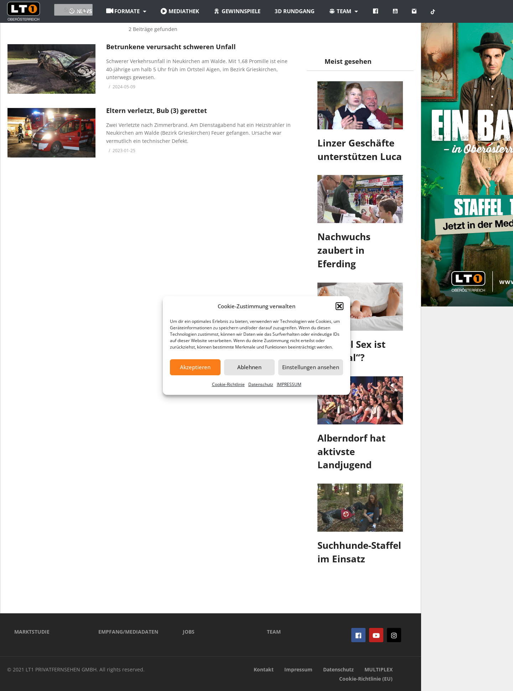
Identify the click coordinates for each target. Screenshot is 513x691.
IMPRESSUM (289, 384)
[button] (339, 306)
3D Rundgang (334, 11)
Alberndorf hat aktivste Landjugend (351, 451)
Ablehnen (249, 367)
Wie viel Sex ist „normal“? (351, 351)
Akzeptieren (195, 367)
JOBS (189, 631)
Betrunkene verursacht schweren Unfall (171, 46)
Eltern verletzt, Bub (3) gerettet (156, 110)
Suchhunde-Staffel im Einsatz (359, 552)
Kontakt (264, 669)
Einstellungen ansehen (310, 367)
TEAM (274, 631)
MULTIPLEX (378, 669)
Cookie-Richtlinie (228, 384)
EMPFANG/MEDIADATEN (128, 631)
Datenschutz (260, 384)
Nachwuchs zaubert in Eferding (343, 250)
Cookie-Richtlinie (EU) (366, 678)
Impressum (298, 669)
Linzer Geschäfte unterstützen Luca (359, 149)
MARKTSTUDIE (32, 631)
